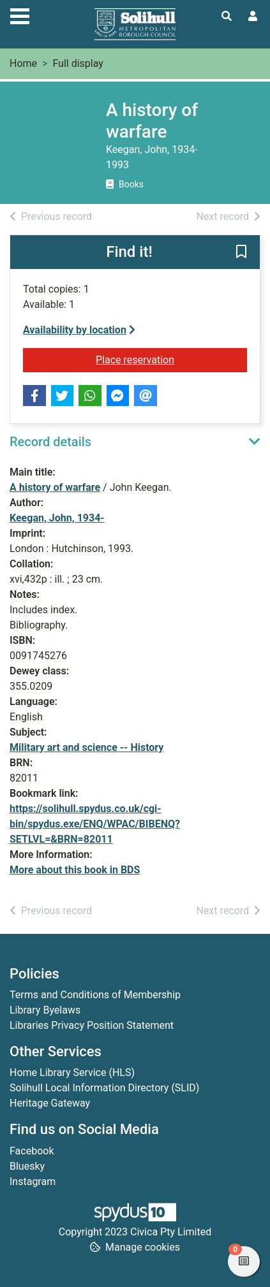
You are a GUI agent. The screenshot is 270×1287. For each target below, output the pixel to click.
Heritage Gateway (50, 1103)
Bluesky (27, 1166)
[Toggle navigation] (19, 14)
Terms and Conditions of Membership (95, 995)
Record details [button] (50, 441)
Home (23, 63)
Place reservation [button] (171, 359)
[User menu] (253, 16)
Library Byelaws (45, 1010)
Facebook (32, 1151)
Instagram (33, 1181)
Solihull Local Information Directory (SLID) (104, 1088)
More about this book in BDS (75, 870)
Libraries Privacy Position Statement (92, 1025)
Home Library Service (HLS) (72, 1072)
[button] (241, 253)
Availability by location (79, 330)
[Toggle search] (226, 16)
